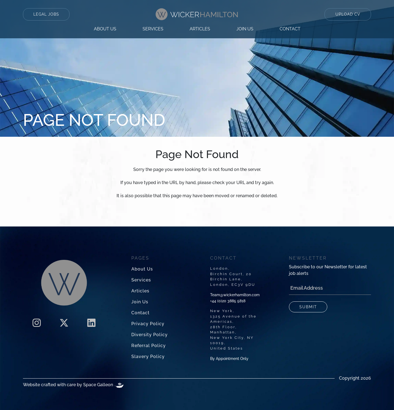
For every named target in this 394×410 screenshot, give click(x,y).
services (153, 28)
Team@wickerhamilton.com (235, 295)
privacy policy (147, 323)
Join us (244, 28)
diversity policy (149, 334)
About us (105, 28)
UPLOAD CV (347, 14)
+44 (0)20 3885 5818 (227, 301)
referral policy (148, 345)
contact (290, 28)
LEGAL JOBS (46, 14)
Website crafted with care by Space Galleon (73, 385)
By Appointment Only (229, 358)
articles (200, 28)
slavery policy (148, 356)
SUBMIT (308, 307)
